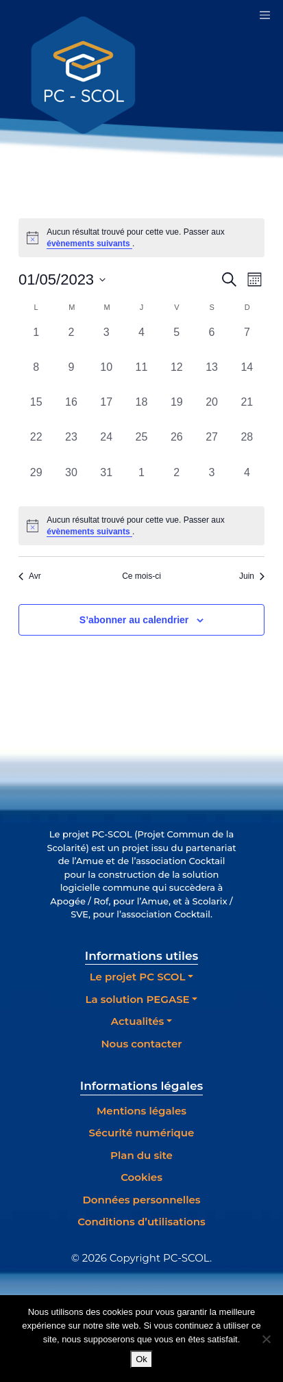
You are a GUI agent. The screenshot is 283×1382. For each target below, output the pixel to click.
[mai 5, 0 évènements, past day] (176, 341)
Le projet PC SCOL (138, 976)
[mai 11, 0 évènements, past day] (141, 376)
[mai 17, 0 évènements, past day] (106, 411)
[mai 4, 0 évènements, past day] (141, 341)
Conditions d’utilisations (141, 1221)
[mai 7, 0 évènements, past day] (247, 341)
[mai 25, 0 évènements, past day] (141, 446)
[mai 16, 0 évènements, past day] (70, 411)
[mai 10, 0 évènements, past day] (106, 376)
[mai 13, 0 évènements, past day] (211, 376)
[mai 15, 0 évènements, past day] (36, 411)
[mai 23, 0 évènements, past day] (70, 446)
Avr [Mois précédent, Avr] (30, 576)
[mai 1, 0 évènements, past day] (36, 341)
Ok (141, 1359)
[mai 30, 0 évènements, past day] (70, 482)
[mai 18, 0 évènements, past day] (141, 411)
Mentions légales (141, 1110)
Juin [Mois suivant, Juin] (251, 576)
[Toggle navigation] (264, 15)
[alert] (141, 525)
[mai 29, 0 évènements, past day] (36, 482)
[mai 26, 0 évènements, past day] (176, 446)
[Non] (266, 1339)
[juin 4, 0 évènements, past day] (247, 482)
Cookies (141, 1177)
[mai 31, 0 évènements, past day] (106, 482)
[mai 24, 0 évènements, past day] (106, 446)
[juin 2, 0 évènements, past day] (176, 482)
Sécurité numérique (142, 1132)
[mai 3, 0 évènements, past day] (106, 341)
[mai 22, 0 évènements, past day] (36, 446)
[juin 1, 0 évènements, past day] (141, 482)
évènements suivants (89, 243)
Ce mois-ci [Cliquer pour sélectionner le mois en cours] (141, 576)
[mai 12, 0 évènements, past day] (176, 376)
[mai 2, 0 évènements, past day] (70, 341)
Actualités (137, 1021)
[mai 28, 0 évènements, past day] (247, 446)
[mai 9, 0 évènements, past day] (70, 376)
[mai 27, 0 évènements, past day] (211, 446)
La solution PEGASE (138, 999)
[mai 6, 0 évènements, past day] (211, 341)
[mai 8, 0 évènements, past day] (36, 376)
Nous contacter (141, 1043)
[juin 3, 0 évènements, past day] (211, 482)
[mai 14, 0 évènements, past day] (247, 376)
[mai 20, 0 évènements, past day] (211, 411)
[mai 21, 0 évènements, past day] (247, 411)
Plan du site (141, 1155)
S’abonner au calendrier (134, 619)
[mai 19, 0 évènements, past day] (176, 411)
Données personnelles (141, 1199)
